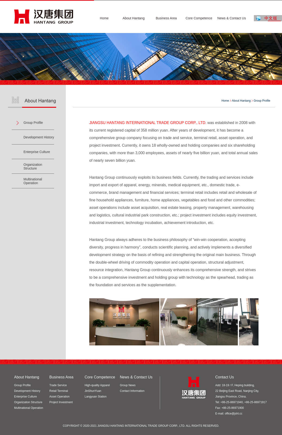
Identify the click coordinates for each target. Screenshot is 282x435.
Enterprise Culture (37, 152)
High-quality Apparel (97, 385)
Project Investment (61, 402)
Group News (128, 385)
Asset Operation (59, 396)
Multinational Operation (33, 181)
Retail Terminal (58, 391)
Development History (39, 137)
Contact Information (132, 391)
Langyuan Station (95, 396)
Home (225, 100)
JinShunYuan (93, 391)
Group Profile (33, 122)
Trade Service (58, 385)
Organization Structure (33, 166)
